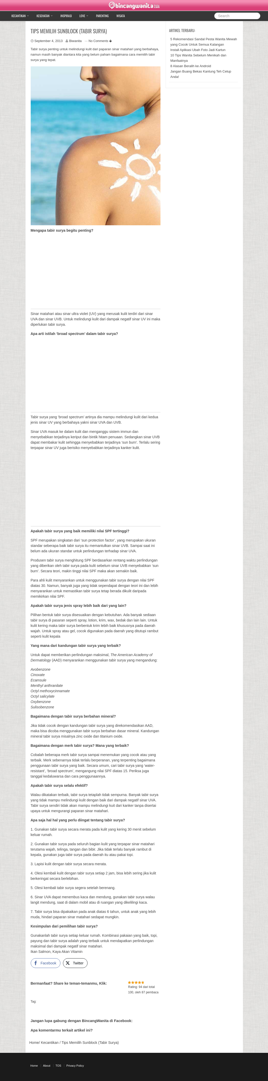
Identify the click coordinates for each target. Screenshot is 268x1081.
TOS (58, 1065)
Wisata (120, 16)
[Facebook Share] (45, 963)
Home (34, 1043)
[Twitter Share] (75, 963)
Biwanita (75, 41)
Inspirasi (66, 16)
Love (84, 16)
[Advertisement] (96, 273)
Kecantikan (20, 16)
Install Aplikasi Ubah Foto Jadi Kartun (197, 50)
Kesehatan (45, 16)
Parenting (102, 16)
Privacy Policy (75, 1065)
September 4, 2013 (48, 41)
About (46, 1065)
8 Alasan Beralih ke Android (190, 66)
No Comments (100, 41)
